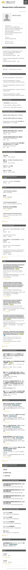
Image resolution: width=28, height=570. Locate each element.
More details (6, 198)
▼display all (5, 221)
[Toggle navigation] (26, 2)
